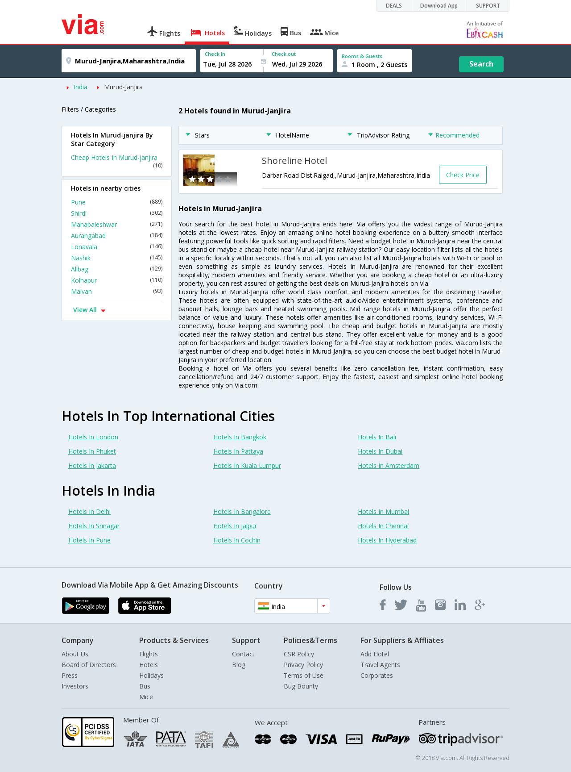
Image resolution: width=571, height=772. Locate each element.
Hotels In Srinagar (94, 526)
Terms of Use (303, 675)
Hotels (148, 664)
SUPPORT (488, 5)
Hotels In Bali (377, 437)
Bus (144, 686)
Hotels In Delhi (89, 511)
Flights (148, 654)
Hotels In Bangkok (239, 437)
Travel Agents (380, 664)
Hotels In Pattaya (238, 451)
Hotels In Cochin (237, 540)
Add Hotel (374, 654)
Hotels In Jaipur (235, 526)
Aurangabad (116, 235)
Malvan (116, 291)
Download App (439, 5)
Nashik (116, 258)
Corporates (376, 675)
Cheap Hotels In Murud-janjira (116, 161)
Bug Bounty (301, 686)
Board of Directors (89, 664)
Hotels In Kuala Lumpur (247, 465)
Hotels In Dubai (380, 451)
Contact (243, 654)
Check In (215, 53)
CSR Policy (299, 654)
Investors (75, 686)
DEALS (394, 5)
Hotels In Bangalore (242, 511)
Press (70, 675)
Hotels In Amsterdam (388, 465)
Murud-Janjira (123, 87)
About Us (75, 654)
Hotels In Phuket (92, 451)
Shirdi (116, 213)
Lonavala (116, 246)
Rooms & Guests (362, 56)
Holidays (151, 675)
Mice (146, 697)
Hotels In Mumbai (383, 511)
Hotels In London (93, 437)
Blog (238, 664)
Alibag (116, 269)
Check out (284, 53)
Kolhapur (116, 280)
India (80, 87)
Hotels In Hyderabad (387, 540)
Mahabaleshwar (116, 224)
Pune (116, 202)
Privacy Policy (303, 664)
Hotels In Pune (89, 540)
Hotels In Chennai (383, 526)
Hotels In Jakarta (92, 465)
